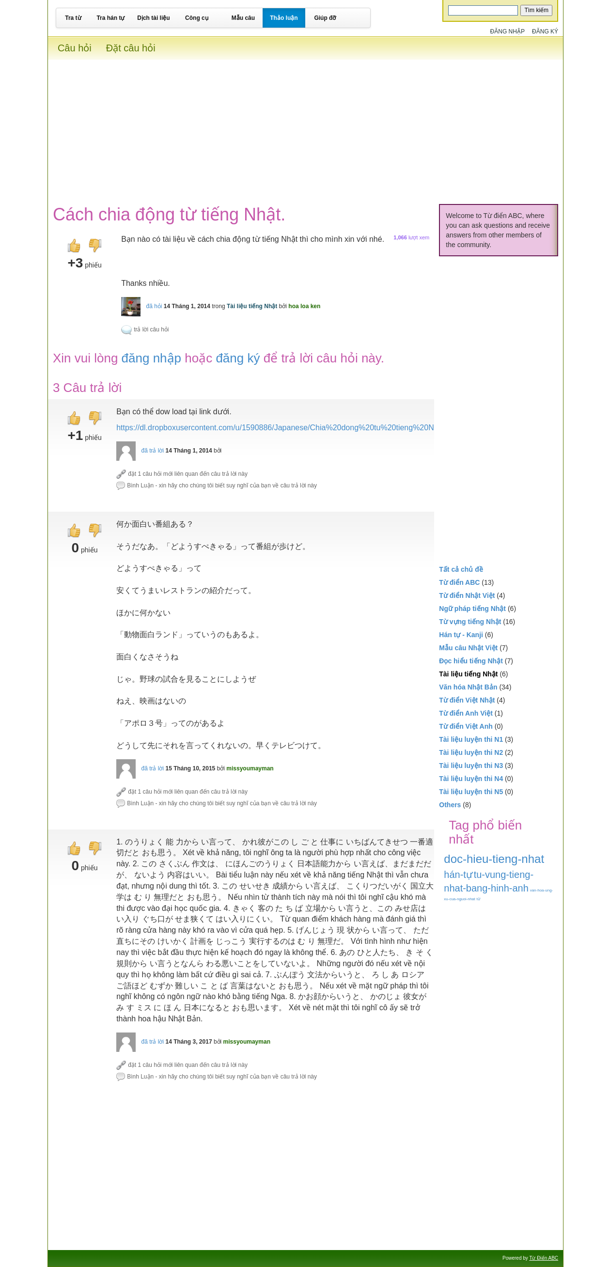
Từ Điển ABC (543, 1258)
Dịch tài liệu (153, 18)
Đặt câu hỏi (131, 48)
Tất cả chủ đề (461, 569)
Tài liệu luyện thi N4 (471, 778)
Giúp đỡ (325, 18)
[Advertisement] (305, 127)
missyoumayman (249, 768)
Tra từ (73, 18)
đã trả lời (152, 450)
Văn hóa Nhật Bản (468, 687)
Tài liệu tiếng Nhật (252, 306)
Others (450, 805)
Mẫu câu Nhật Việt (468, 648)
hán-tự (458, 874)
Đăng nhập (507, 31)
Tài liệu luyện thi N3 (471, 765)
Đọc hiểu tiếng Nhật (471, 661)
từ (478, 899)
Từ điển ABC (459, 582)
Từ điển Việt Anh (466, 726)
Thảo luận (283, 18)
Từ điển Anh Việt (466, 713)
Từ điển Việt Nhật (467, 700)
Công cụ (196, 18)
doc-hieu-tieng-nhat (494, 858)
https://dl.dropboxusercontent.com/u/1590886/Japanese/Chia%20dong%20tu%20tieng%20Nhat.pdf (287, 427)
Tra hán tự (110, 18)
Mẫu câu (243, 18)
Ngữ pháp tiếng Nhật (472, 608)
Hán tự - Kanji (461, 635)
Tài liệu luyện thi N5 (471, 792)
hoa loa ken (304, 306)
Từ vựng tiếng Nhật (470, 622)
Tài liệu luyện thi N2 (471, 752)
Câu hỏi (75, 48)
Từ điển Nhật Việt (467, 595)
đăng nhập (151, 358)
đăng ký (238, 358)
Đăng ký (545, 31)
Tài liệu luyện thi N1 (471, 739)
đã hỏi (154, 306)
